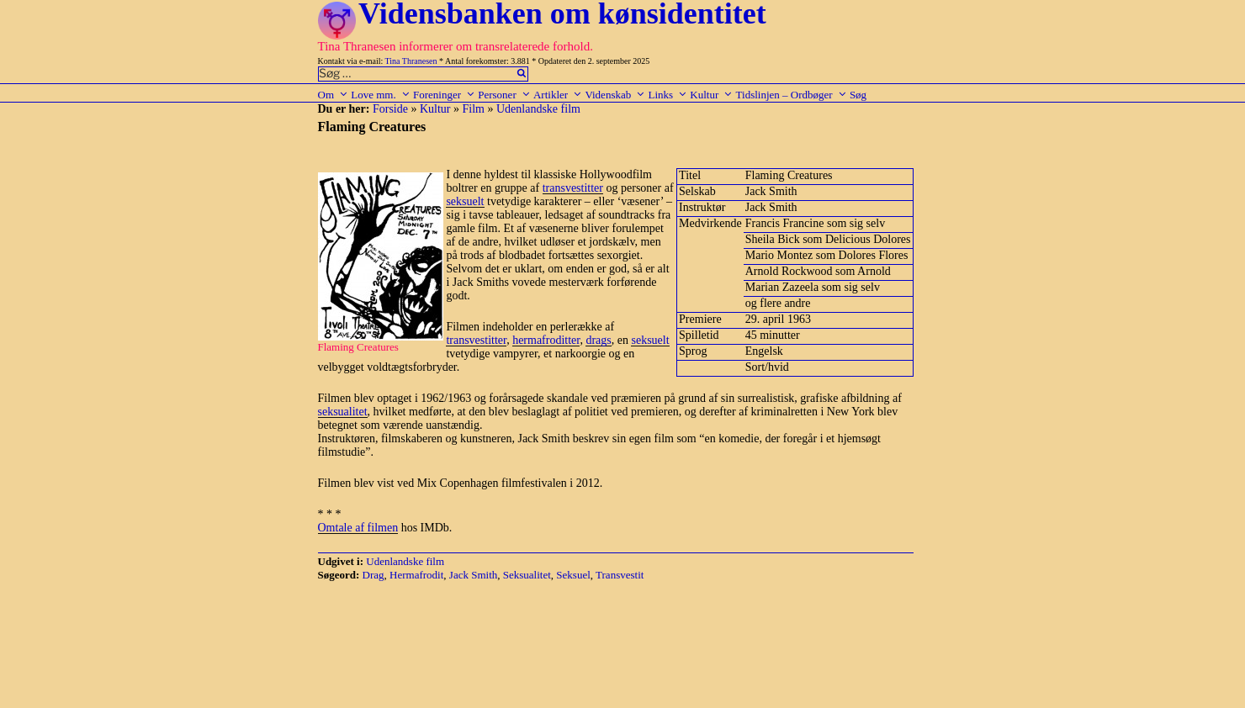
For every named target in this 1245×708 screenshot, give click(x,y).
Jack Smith (473, 574)
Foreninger (444, 94)
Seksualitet (527, 574)
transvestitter (573, 188)
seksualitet (343, 411)
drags (598, 340)
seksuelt (465, 201)
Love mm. (380, 94)
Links (667, 94)
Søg (858, 94)
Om (333, 94)
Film (474, 109)
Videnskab (615, 94)
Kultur (711, 94)
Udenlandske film (538, 109)
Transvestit (620, 574)
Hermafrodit (416, 574)
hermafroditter (546, 340)
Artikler (557, 94)
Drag (373, 574)
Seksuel (573, 574)
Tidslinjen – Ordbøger (791, 94)
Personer (504, 94)
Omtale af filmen (358, 527)
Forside (390, 109)
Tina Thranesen (411, 61)
